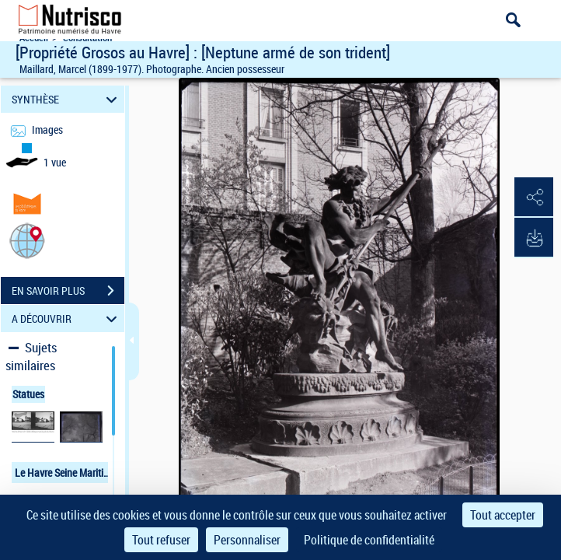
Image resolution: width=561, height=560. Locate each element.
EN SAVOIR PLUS (68, 291)
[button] (27, 240)
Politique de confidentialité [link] (369, 539)
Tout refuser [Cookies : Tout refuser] (161, 539)
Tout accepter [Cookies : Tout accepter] (502, 514)
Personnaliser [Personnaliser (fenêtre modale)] (247, 539)
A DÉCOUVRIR (66, 318)
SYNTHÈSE (66, 99)
